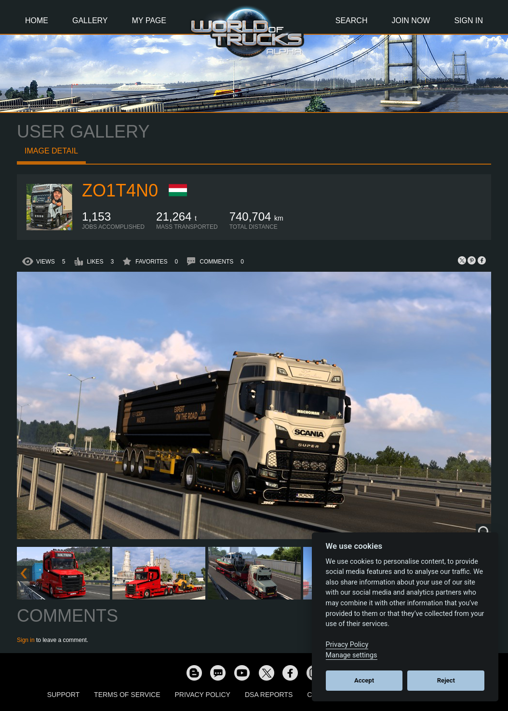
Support (63, 694)
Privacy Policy (202, 694)
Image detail (51, 151)
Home (36, 20)
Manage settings (351, 655)
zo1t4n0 (120, 190)
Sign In (468, 20)
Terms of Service (127, 694)
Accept (364, 680)
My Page (149, 20)
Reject (446, 680)
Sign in (26, 640)
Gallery (90, 20)
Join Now (410, 20)
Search (351, 20)
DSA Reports (269, 694)
